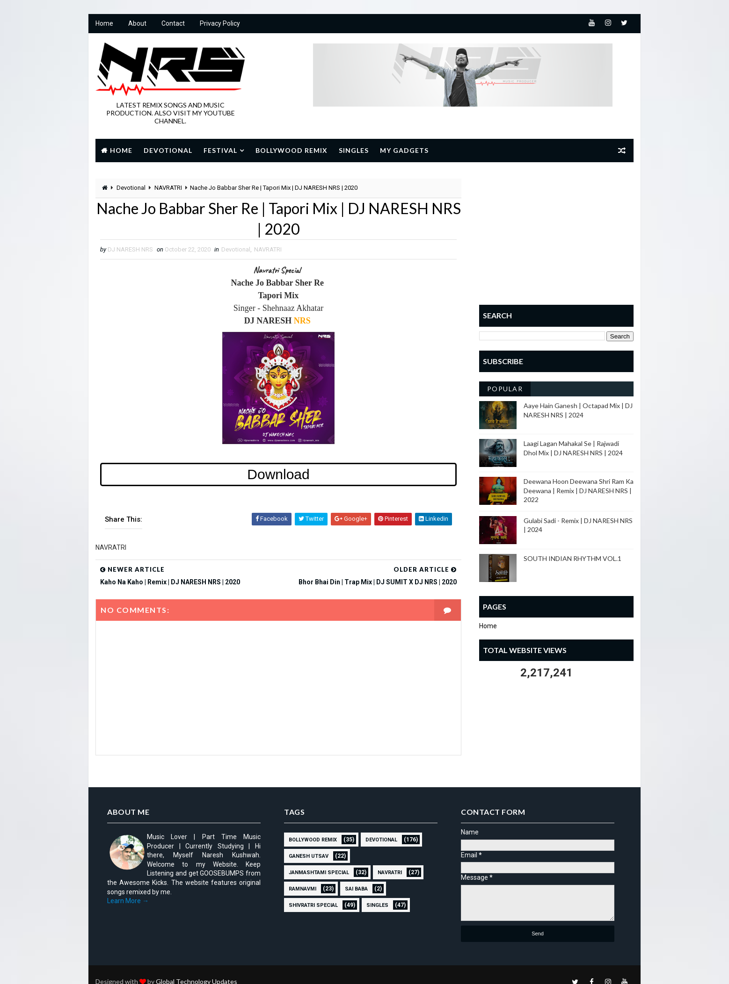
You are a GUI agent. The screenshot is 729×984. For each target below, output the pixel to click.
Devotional (168, 150)
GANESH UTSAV (308, 856)
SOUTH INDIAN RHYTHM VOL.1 (572, 558)
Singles (354, 150)
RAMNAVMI (302, 889)
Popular (505, 389)
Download (278, 474)
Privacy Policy (220, 23)
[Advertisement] (556, 237)
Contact (173, 23)
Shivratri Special (313, 905)
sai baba (356, 889)
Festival (220, 150)
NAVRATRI (168, 187)
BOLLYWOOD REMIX (313, 840)
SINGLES (377, 905)
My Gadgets (404, 150)
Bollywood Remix (291, 150)
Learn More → (128, 901)
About (137, 23)
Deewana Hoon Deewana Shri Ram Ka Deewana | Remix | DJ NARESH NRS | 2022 (579, 490)
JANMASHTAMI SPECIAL (319, 872)
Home (104, 23)
